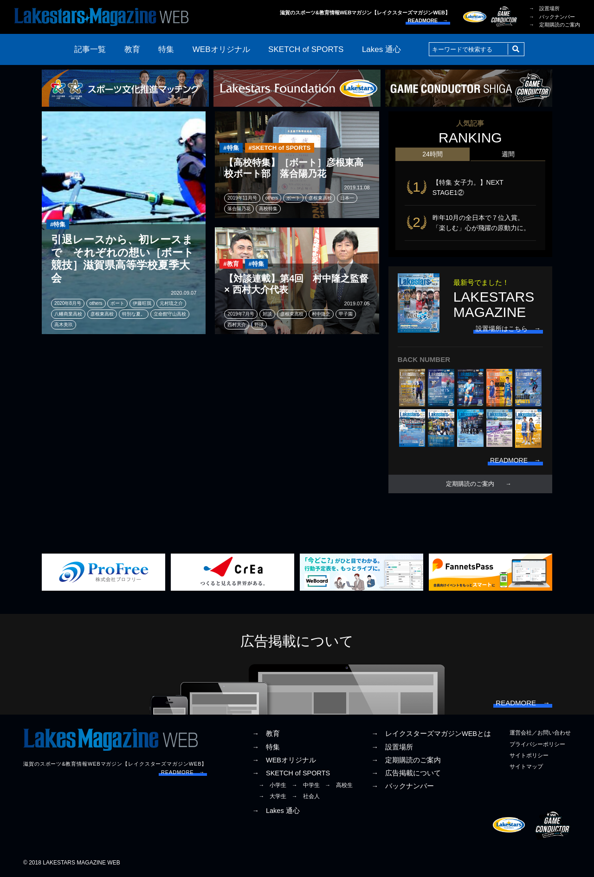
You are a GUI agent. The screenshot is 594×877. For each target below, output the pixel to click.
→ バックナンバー (552, 16)
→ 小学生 (272, 785)
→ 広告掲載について (406, 773)
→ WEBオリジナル (284, 760)
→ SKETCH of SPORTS (291, 773)
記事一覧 (90, 49)
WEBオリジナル (221, 49)
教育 (132, 49)
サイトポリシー (529, 755)
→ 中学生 (306, 785)
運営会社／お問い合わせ (540, 732)
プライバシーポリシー (537, 744)
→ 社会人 (306, 796)
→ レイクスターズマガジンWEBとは (431, 733)
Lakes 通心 (381, 49)
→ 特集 (266, 747)
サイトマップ (526, 766)
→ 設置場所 (544, 8)
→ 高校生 (339, 785)
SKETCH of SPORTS (305, 49)
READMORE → (428, 20)
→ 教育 (266, 733)
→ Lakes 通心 (275, 810)
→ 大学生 (272, 796)
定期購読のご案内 (470, 484)
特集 (166, 49)
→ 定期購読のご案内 (554, 24)
